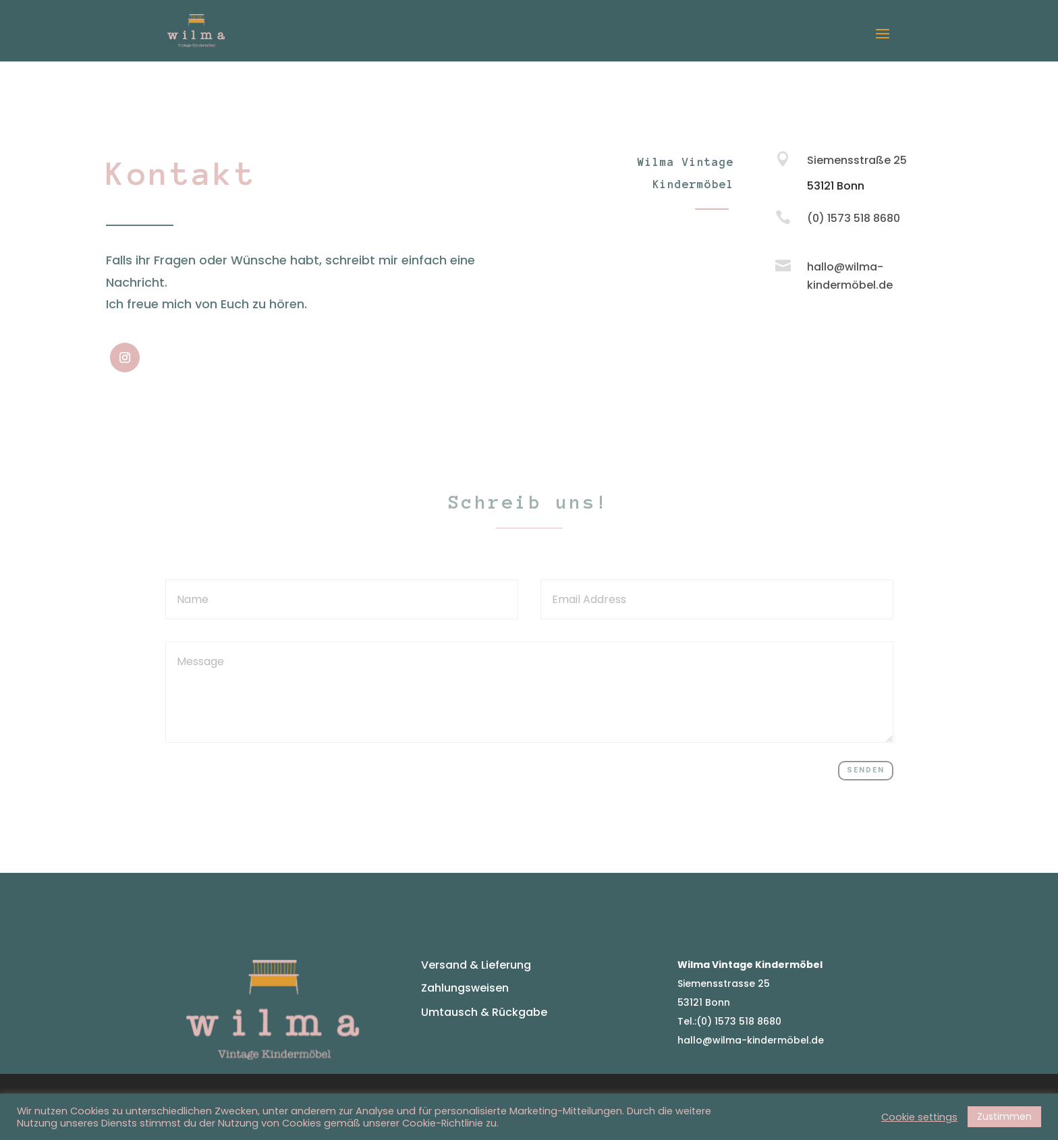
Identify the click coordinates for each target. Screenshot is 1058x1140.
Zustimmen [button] (1004, 1116)
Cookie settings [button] (919, 1117)
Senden (866, 770)
